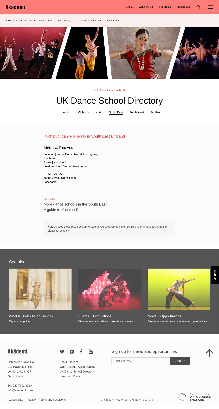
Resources (183, 7)
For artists (165, 6)
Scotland (155, 112)
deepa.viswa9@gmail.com (60, 177)
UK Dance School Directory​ (50, 20)
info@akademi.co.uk (20, 402)
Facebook (50, 181)
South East (79, 20)
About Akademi (69, 374)
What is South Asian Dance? (77, 378)
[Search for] (198, 7)
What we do (146, 6)
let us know (62, 238)
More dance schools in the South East (76, 212)
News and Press (70, 388)
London (66, 112)
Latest (129, 6)
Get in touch (15, 388)
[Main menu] (211, 7)
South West (136, 112)
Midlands (83, 112)
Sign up (180, 373)
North (98, 112)
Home (8, 20)
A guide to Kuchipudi (61, 217)
